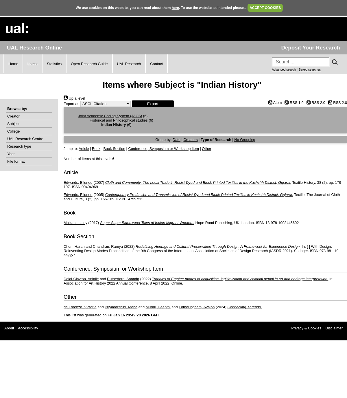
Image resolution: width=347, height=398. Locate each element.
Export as (71, 104)
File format (16, 161)
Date (176, 139)
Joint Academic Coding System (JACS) (110, 116)
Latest (32, 64)
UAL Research (129, 64)
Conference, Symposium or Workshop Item (163, 148)
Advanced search (284, 69)
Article (84, 148)
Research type (19, 146)
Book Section (114, 148)
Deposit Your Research (310, 48)
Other (206, 148)
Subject (13, 124)
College (13, 131)
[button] (153, 103)
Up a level (74, 98)
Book (96, 148)
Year (11, 154)
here (175, 8)
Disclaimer (334, 328)
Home (13, 64)
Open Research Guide (89, 64)
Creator (13, 116)
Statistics (54, 64)
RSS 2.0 (314, 102)
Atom (274, 102)
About (9, 328)
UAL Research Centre (25, 139)
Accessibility (28, 328)
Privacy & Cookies (306, 328)
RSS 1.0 (293, 102)
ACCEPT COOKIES (265, 8)
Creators (190, 139)
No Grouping (244, 139)
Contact (156, 64)
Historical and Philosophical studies (119, 120)
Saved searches (310, 69)
